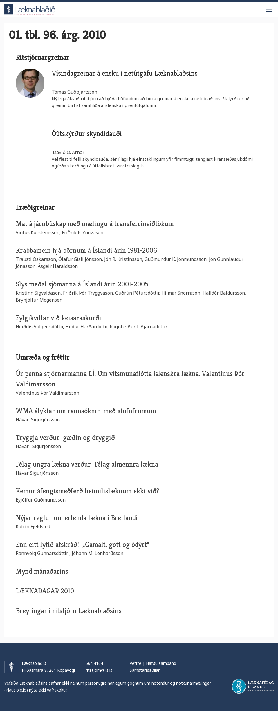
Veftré (135, 663)
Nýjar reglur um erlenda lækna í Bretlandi (77, 517)
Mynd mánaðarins (42, 571)
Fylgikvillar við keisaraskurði (58, 318)
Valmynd (269, 10)
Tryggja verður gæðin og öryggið (65, 437)
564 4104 (94, 663)
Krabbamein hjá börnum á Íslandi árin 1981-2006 (86, 250)
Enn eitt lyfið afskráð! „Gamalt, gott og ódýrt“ (83, 544)
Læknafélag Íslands (253, 686)
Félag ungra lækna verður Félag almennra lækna (87, 464)
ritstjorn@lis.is (99, 670)
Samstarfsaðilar (145, 670)
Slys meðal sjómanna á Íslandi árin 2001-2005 (82, 284)
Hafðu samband (161, 663)
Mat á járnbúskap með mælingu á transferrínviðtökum (95, 223)
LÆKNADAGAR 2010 (45, 591)
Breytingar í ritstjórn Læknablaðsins (69, 610)
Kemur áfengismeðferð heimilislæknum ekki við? (87, 491)
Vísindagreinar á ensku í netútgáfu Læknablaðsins (125, 73)
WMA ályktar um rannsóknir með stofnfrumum (86, 410)
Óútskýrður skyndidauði (87, 133)
